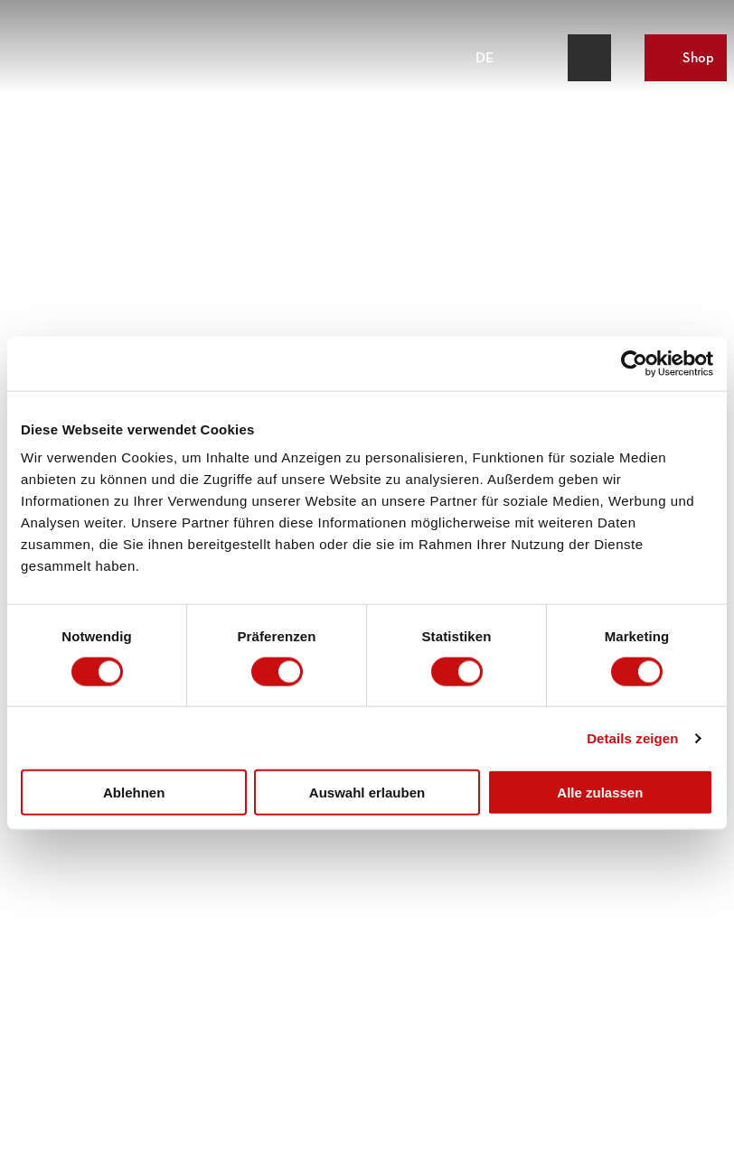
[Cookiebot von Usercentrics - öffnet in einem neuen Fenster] (634, 363)
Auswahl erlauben (367, 792)
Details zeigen (632, 737)
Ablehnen (134, 792)
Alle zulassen (600, 792)
